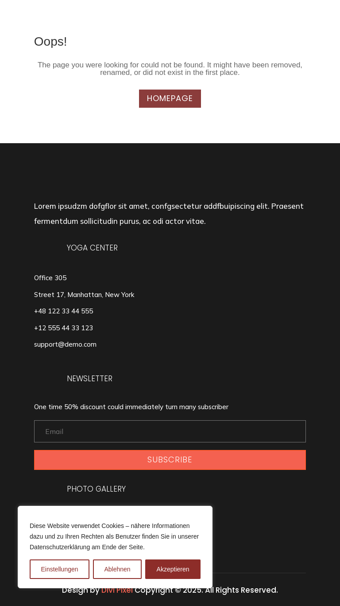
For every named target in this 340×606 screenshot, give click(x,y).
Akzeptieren (173, 569)
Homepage (170, 98)
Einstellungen (59, 569)
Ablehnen (117, 569)
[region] (115, 547)
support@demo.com (65, 344)
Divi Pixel (117, 590)
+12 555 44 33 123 (63, 328)
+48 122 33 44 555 (63, 311)
